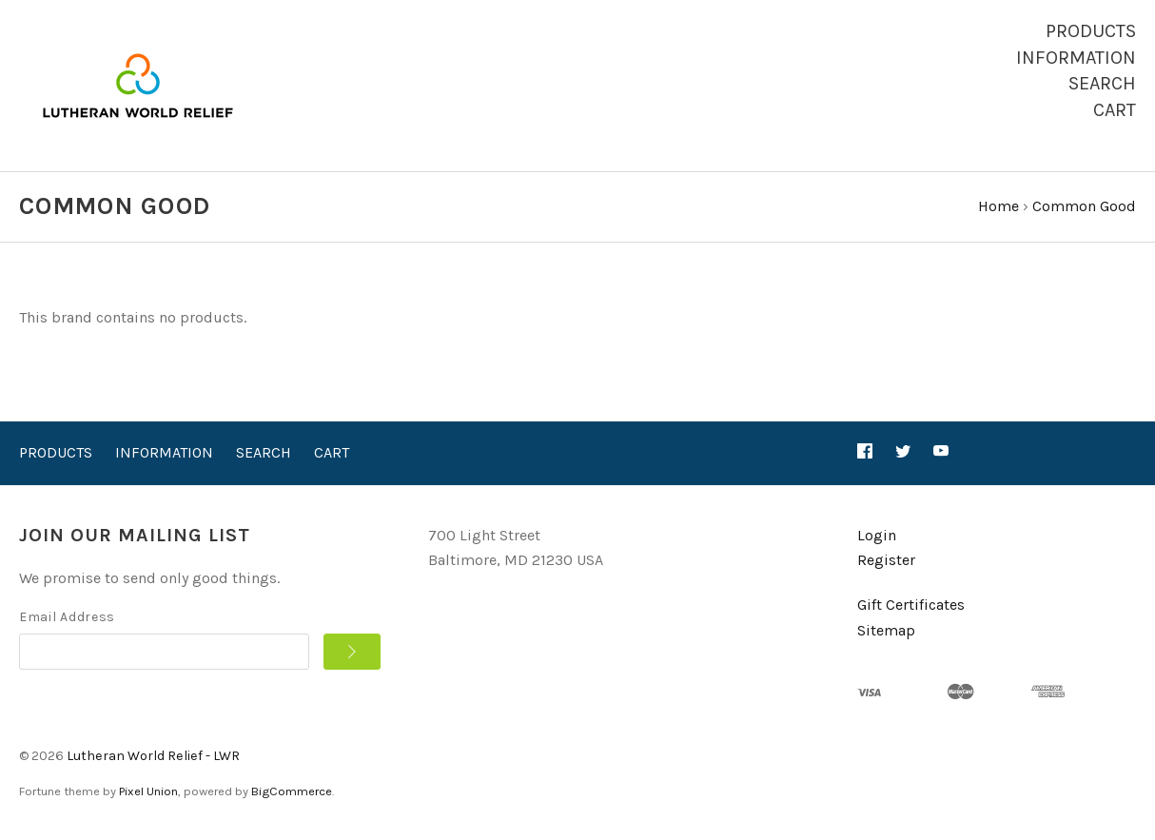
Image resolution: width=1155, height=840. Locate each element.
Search (1102, 83)
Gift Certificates (911, 605)
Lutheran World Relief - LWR (153, 756)
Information (1076, 57)
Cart (1114, 110)
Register (886, 560)
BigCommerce (291, 791)
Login (876, 535)
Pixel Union (148, 791)
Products (1091, 31)
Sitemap (886, 630)
